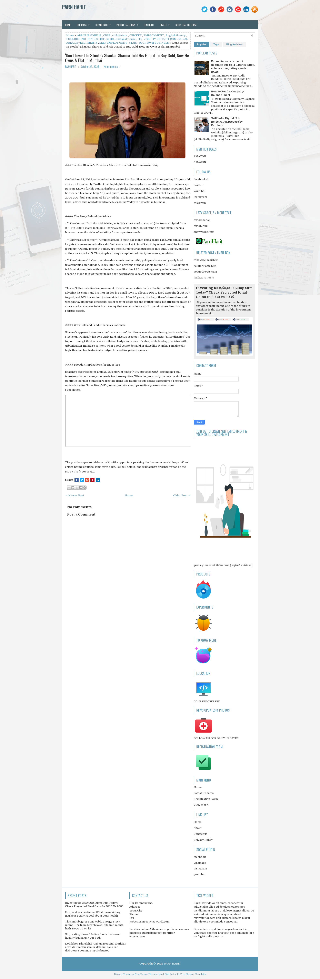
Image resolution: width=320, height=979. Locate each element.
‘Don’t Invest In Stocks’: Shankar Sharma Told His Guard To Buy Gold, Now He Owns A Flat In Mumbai (127, 58)
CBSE (106, 35)
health (110, 39)
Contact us (200, 833)
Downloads (104, 23)
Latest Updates (204, 793)
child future (120, 35)
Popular (201, 44)
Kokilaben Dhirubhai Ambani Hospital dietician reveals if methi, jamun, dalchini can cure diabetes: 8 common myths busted (95, 947)
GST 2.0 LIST (96, 39)
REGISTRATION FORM (186, 25)
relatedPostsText (205, 265)
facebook (200, 856)
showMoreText (204, 231)
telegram (200, 202)
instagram (200, 196)
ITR (140, 39)
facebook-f (201, 179)
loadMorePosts (204, 277)
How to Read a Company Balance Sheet (227, 93)
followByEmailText (206, 260)
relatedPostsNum (205, 271)
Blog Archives (234, 44)
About (197, 827)
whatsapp (200, 862)
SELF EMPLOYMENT (113, 42)
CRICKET (135, 35)
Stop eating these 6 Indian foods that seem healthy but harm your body (92, 936)
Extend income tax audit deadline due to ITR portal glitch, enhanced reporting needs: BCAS (233, 66)
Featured (149, 25)
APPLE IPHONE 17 (89, 35)
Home (68, 25)
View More (201, 804)
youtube (199, 191)
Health (166, 23)
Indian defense (126, 39)
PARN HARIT (74, 6)
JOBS (147, 39)
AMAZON (200, 156)
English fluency (176, 35)
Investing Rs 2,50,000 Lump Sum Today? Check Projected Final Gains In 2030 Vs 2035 (224, 292)
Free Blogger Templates (193, 974)
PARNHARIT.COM (165, 39)
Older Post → (182, 495)
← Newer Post (74, 495)
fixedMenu (201, 225)
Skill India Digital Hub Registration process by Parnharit (227, 122)
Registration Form (206, 798)
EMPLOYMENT (153, 35)
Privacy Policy (203, 839)
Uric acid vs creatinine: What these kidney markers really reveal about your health (92, 914)
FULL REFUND (76, 39)
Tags (216, 44)
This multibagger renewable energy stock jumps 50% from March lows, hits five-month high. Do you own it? (94, 925)
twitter (198, 185)
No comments (111, 66)
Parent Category (129, 23)
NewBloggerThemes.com (149, 974)
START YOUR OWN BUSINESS (149, 42)
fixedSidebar (202, 220)
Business (84, 23)
